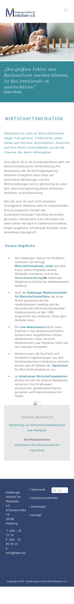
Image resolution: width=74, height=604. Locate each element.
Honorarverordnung (28, 278)
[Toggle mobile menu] (66, 10)
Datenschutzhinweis (37, 498)
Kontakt (36, 515)
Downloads (37, 506)
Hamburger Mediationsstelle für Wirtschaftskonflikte (41, 294)
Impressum (37, 489)
